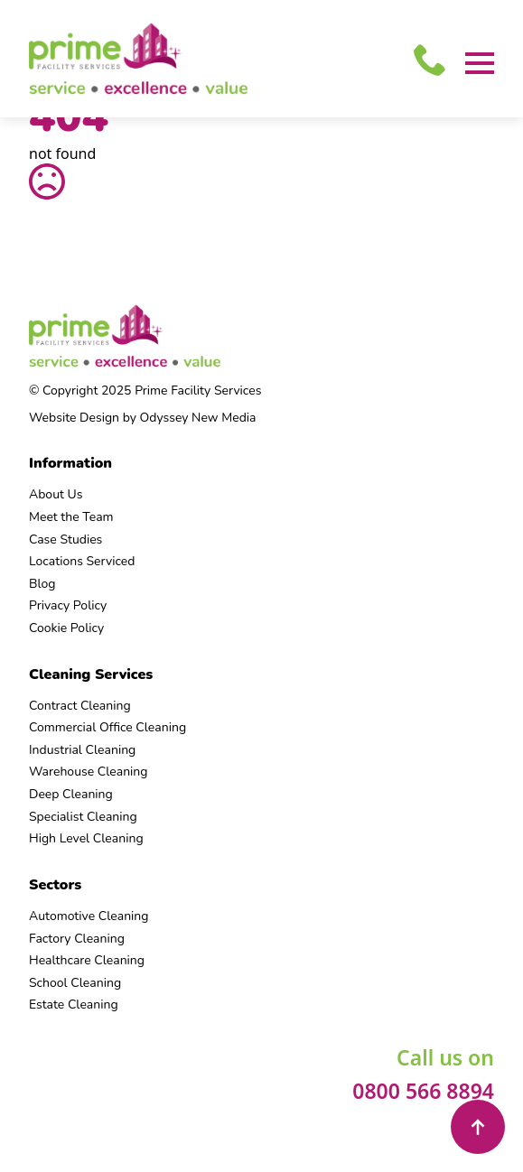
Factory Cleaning (77, 938)
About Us (55, 494)
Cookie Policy (66, 628)
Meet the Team (71, 517)
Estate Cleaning (73, 1004)
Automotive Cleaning (89, 916)
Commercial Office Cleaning (107, 727)
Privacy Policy (68, 605)
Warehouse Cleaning (88, 771)
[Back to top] (478, 1127)
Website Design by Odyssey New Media (142, 417)
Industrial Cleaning (82, 749)
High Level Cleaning (86, 838)
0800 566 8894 (423, 1090)
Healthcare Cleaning (87, 960)
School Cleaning (75, 982)
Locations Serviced (82, 561)
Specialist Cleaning (83, 816)
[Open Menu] (479, 63)
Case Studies (65, 539)
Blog (42, 583)
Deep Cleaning (71, 794)
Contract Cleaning (80, 705)
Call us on (445, 1057)
